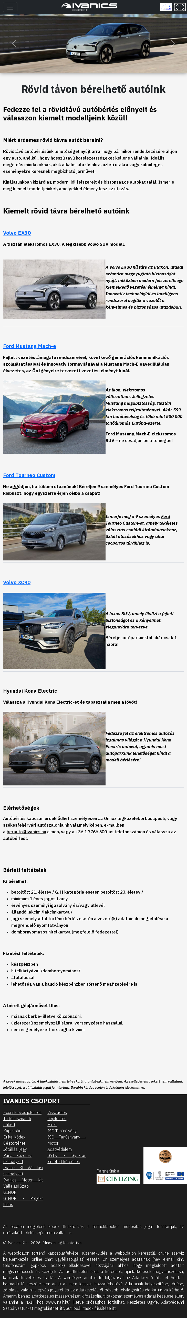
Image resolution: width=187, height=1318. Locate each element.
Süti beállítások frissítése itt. (91, 1308)
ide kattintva (134, 1087)
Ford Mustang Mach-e (29, 346)
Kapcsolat (12, 1130)
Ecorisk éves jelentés (22, 1112)
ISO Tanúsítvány (62, 1130)
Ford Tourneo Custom (29, 475)
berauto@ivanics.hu (26, 832)
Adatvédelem (59, 1149)
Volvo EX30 (17, 232)
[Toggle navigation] (10, 7)
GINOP (9, 1192)
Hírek (52, 1124)
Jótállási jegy (15, 1149)
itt (62, 1308)
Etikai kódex (14, 1137)
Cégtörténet (14, 1143)
